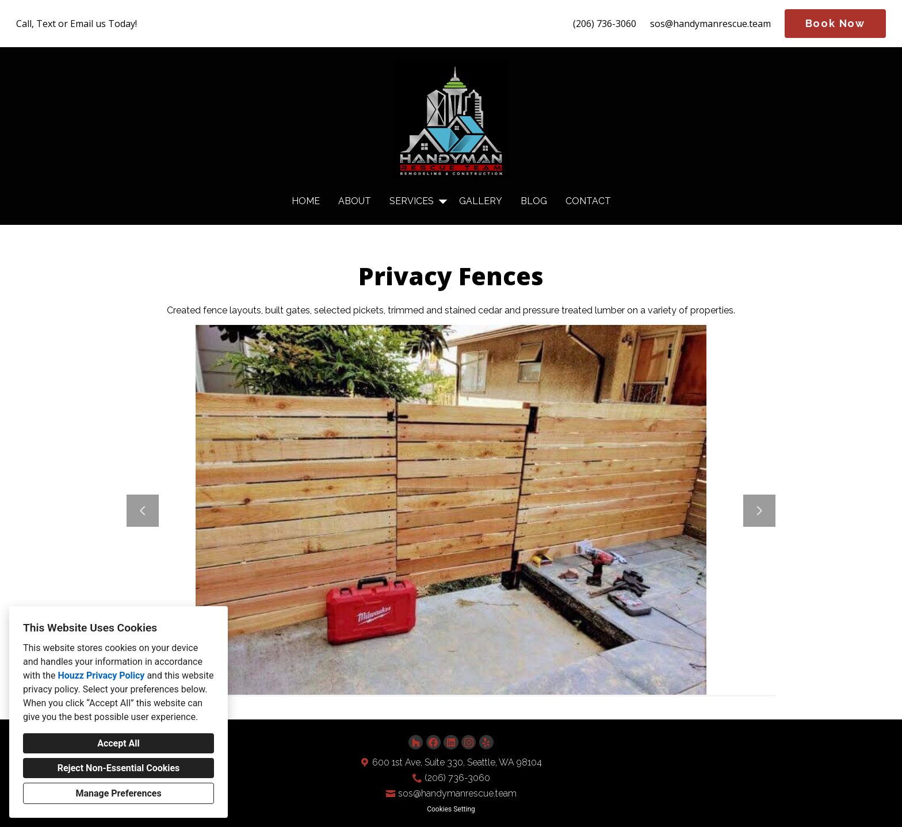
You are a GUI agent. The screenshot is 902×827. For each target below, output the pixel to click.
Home (306, 201)
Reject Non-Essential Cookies (119, 768)
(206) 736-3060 (604, 23)
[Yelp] (486, 742)
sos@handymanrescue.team (710, 23)
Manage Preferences (118, 793)
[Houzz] (415, 742)
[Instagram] (468, 742)
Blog (534, 201)
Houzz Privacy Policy (101, 675)
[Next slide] (759, 511)
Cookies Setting (451, 809)
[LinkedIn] (451, 742)
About (354, 201)
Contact (588, 201)
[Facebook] (433, 742)
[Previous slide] (143, 511)
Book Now (835, 23)
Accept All (118, 743)
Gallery (480, 201)
